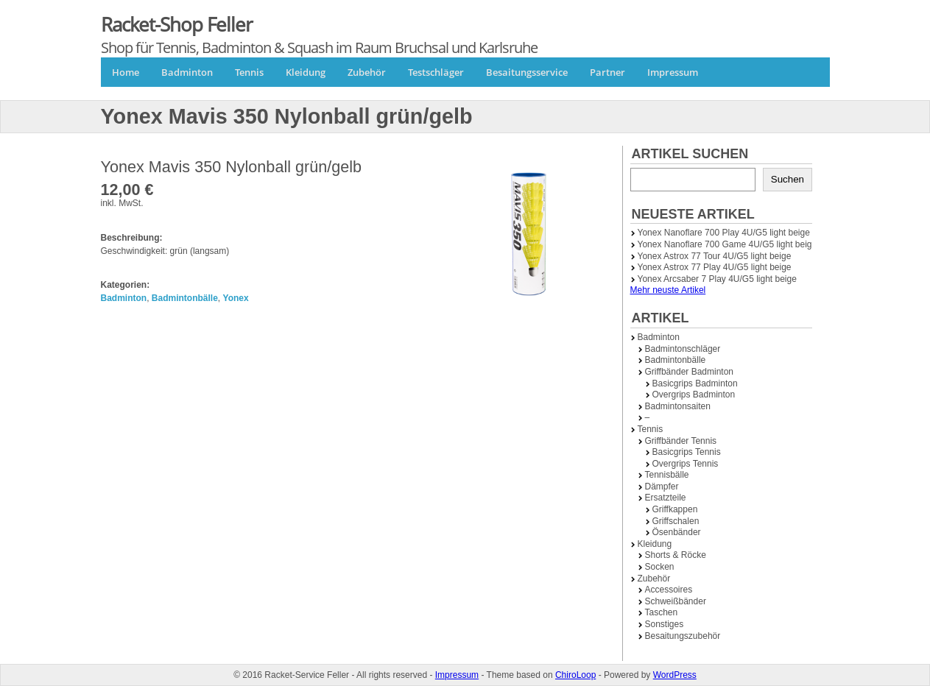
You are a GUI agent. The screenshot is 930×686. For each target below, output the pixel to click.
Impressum (672, 72)
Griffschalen (676, 521)
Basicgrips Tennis (686, 452)
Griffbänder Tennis (681, 441)
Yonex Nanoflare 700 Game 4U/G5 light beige (727, 244)
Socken (659, 567)
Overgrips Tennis (685, 464)
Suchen (787, 179)
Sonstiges (664, 624)
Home (125, 72)
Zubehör (367, 72)
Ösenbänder (676, 532)
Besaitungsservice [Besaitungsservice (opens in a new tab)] (527, 72)
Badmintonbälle (185, 298)
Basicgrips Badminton (695, 383)
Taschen (661, 612)
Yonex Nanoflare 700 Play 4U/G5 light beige (724, 232)
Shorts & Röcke (675, 555)
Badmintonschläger (683, 349)
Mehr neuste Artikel (668, 290)
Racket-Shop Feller (177, 24)
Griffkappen (675, 509)
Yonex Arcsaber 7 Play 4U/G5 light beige (717, 279)
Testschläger (436, 72)
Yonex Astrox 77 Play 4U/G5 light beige (715, 267)
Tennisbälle (667, 475)
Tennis (249, 72)
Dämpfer (662, 486)
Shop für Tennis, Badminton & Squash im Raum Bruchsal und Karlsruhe (319, 47)
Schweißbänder (675, 601)
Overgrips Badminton (694, 394)
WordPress (675, 675)
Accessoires (669, 589)
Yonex (236, 298)
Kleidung (305, 72)
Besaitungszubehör (683, 636)
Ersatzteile (665, 497)
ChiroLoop (575, 675)
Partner (607, 72)
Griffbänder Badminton (689, 372)
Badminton (187, 72)
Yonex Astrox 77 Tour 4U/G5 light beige (715, 256)
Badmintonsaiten (678, 406)
